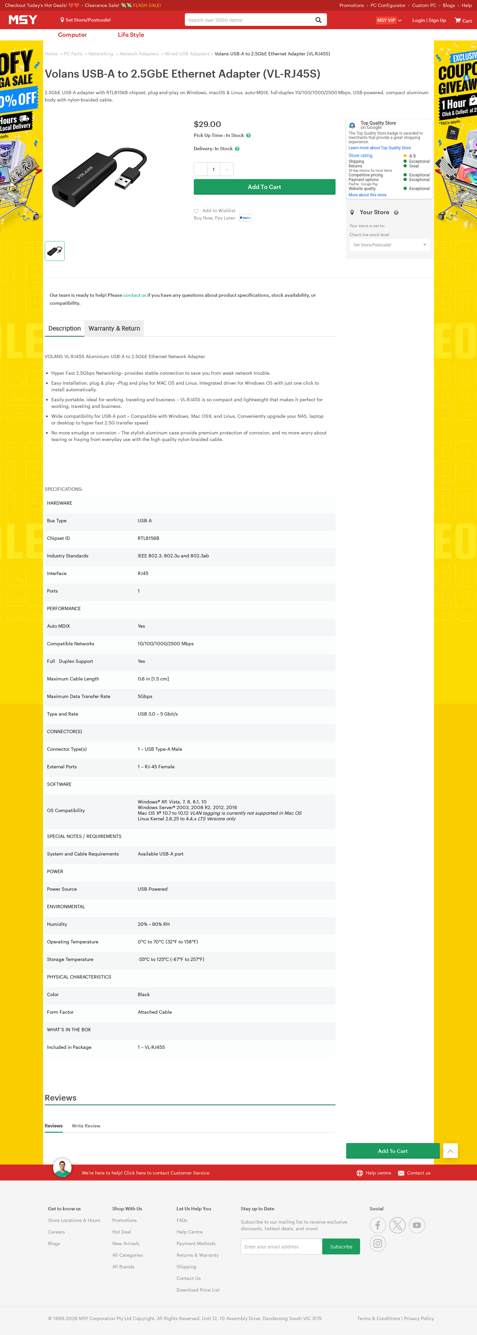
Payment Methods (196, 1243)
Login (418, 20)
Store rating (361, 155)
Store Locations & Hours (74, 1220)
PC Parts (73, 53)
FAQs (182, 1220)
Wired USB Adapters (187, 53)
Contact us (419, 1173)
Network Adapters (139, 53)
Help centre (378, 1173)
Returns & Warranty (198, 1255)
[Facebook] (379, 1232)
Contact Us (189, 1278)
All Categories (127, 1255)
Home (51, 53)
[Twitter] (399, 1232)
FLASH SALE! (147, 5)
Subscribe (341, 1246)
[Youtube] (418, 1232)
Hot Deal (121, 1232)
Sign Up (437, 20)
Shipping (186, 1266)
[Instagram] (379, 1250)
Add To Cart (264, 186)
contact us (134, 295)
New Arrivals (125, 1243)
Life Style (131, 34)
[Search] (318, 20)
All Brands (123, 1266)
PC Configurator (388, 5)
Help (467, 5)
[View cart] (457, 20)
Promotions (352, 5)
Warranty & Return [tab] (114, 328)
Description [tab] (64, 328)
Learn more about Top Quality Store (380, 148)
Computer (72, 34)
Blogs (449, 5)
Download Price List (198, 1290)
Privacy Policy (419, 1318)
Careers (56, 1232)
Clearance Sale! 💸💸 (108, 5)
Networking (100, 53)
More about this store (368, 195)
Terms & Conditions (378, 1318)
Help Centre (190, 1232)
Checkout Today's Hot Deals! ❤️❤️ (43, 5)
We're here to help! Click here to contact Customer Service (145, 1173)
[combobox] (256, 19)
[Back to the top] (450, 1150)
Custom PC (424, 5)
